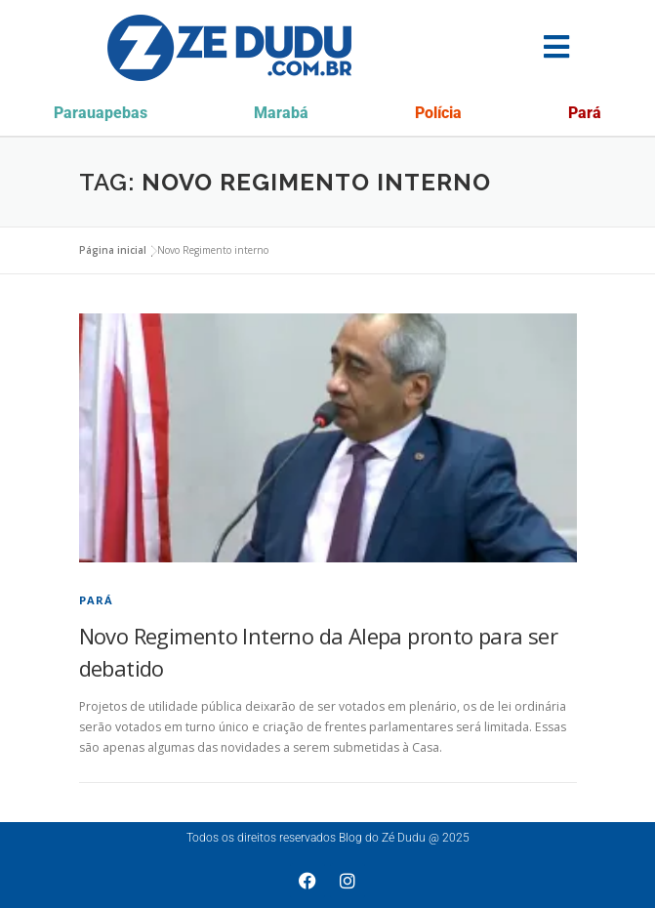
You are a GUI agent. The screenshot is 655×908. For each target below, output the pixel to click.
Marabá (281, 112)
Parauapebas (100, 112)
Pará (584, 112)
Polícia (438, 112)
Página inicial (112, 250)
